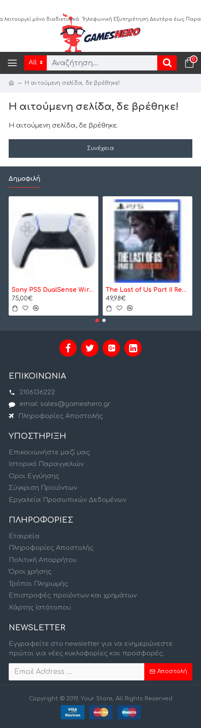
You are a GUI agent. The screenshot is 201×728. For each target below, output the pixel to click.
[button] (97, 320)
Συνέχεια (100, 148)
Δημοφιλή (24, 179)
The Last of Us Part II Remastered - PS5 (147, 290)
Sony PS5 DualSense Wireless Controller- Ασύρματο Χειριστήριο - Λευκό (53, 290)
